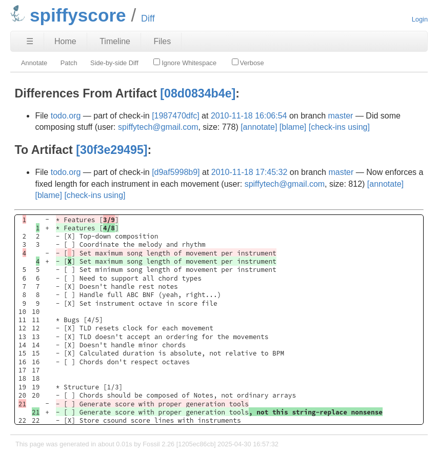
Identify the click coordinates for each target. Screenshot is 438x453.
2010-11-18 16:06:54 (249, 115)
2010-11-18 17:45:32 (249, 172)
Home (65, 41)
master (340, 115)
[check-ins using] (339, 127)
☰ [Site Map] (29, 41)
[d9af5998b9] (176, 172)
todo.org (66, 115)
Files (162, 41)
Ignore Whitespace (184, 62)
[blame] (293, 127)
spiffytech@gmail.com (158, 127)
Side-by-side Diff (114, 63)
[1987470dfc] (176, 115)
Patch (69, 63)
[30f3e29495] (111, 149)
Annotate (34, 63)
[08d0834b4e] (197, 93)
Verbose (248, 62)
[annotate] (259, 127)
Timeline (114, 41)
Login (420, 19)
